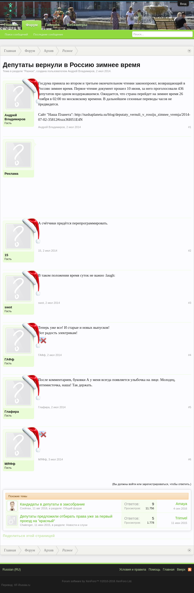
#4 (189, 355)
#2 (189, 250)
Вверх (181, 569)
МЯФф (10, 464)
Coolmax (25, 508)
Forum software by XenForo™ (97, 581)
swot (8, 307)
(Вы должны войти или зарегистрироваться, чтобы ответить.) (151, 484)
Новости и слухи (76, 524)
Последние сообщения (48, 34)
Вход (183, 3)
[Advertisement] (114, 174)
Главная (11, 25)
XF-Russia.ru (22, 584)
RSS (189, 569)
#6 (189, 459)
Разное (29, 71)
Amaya (181, 504)
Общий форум (72, 508)
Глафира (12, 411)
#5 (189, 407)
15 (6, 255)
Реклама (11, 173)
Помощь (154, 569)
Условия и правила (132, 569)
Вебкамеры (77, 25)
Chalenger (26, 524)
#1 (189, 127)
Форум (32, 25)
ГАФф (9, 359)
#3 (189, 302)
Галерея (52, 25)
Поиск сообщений (16, 34)
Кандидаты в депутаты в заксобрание (52, 504)
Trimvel (181, 518)
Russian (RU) (12, 569)
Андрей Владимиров (81, 71)
